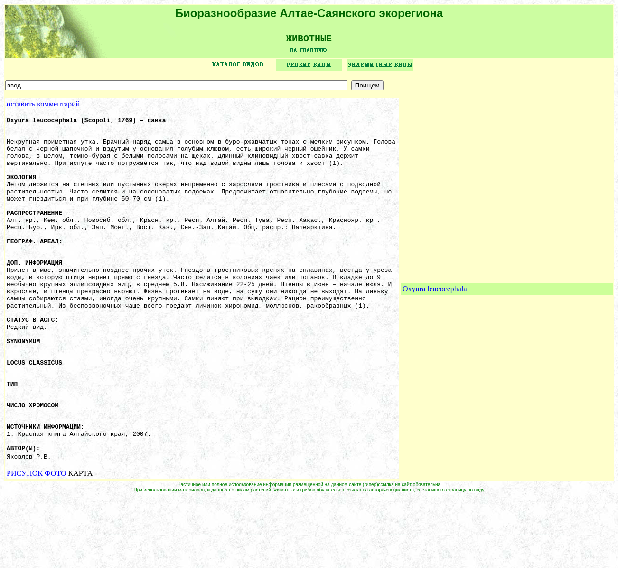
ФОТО (55, 543)
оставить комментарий (43, 107)
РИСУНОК (25, 543)
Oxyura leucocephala (435, 325)
